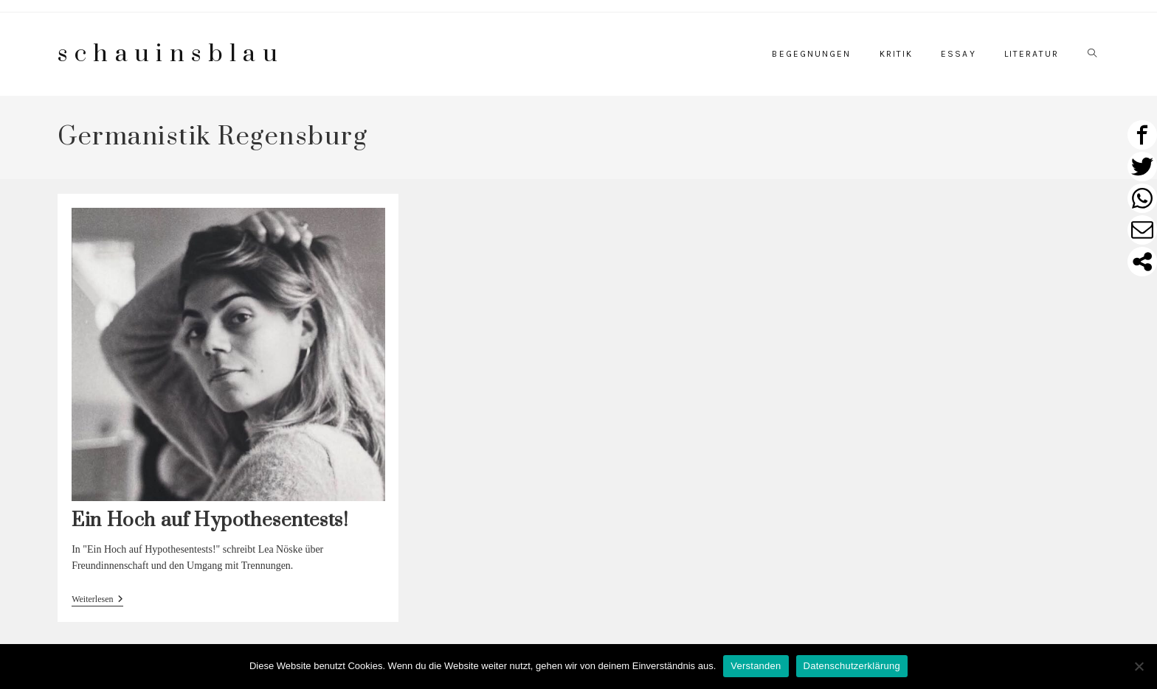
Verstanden (756, 665)
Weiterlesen (97, 600)
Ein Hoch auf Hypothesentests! (210, 520)
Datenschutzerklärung (852, 665)
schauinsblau (171, 54)
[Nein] (1138, 666)
